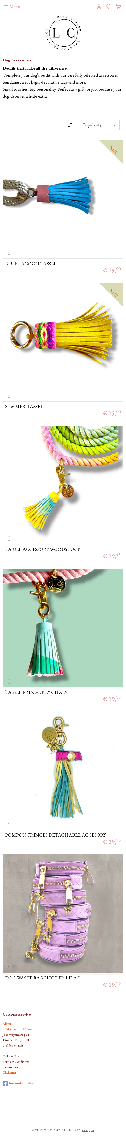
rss (92, 1130)
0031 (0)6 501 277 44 (17, 1029)
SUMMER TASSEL (24, 406)
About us (8, 1023)
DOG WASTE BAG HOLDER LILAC (42, 977)
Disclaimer (9, 1072)
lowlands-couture (19, 1083)
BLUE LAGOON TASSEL (30, 263)
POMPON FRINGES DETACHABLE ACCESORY (55, 835)
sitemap (86, 1130)
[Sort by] (91, 125)
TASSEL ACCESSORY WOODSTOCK (43, 549)
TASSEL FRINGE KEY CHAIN (36, 692)
